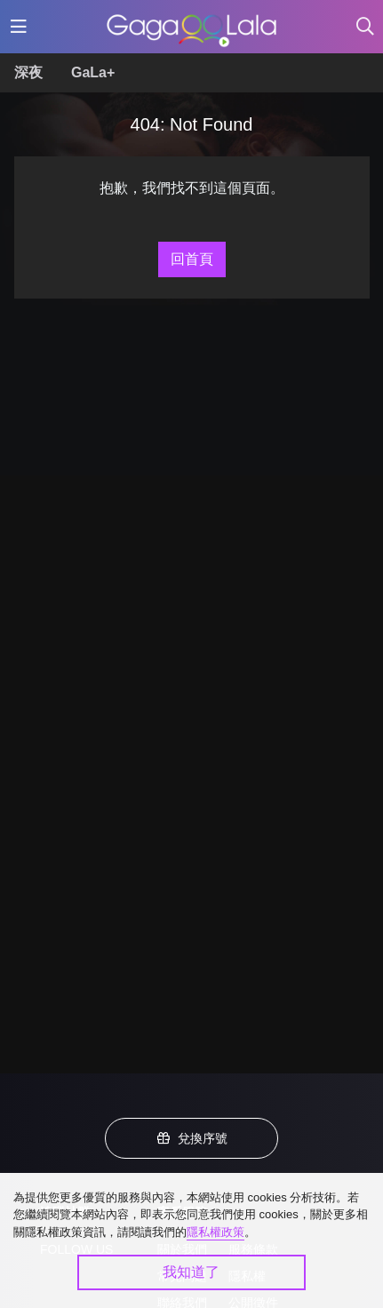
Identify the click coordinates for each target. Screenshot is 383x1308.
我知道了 (191, 1272)
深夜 (28, 72)
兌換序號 (192, 1138)
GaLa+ (93, 72)
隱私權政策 (215, 1232)
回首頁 (192, 259)
